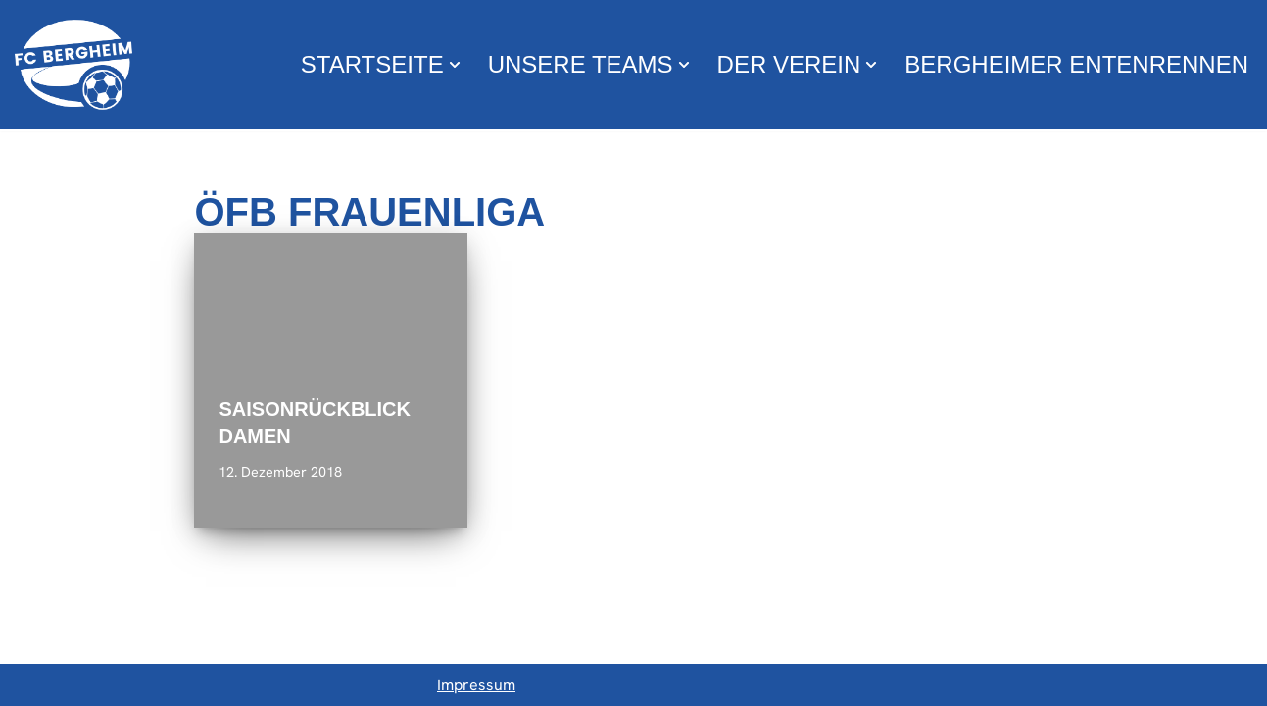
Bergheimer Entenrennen (1076, 64)
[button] (455, 65)
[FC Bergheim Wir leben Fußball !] (73, 65)
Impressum (476, 685)
